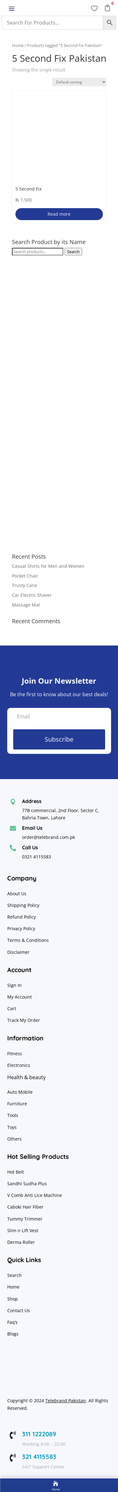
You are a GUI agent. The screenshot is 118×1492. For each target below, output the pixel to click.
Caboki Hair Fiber (25, 1207)
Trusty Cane (24, 585)
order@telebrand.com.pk (48, 837)
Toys (12, 1127)
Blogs (13, 1334)
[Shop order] (79, 82)
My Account (19, 997)
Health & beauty (26, 1077)
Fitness (14, 1053)
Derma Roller (21, 1242)
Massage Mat (26, 605)
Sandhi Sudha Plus (27, 1184)
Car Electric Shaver (32, 595)
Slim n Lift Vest (22, 1230)
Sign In (14, 985)
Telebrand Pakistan (65, 1401)
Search (73, 251)
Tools (12, 1115)
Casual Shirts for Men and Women (48, 566)
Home (18, 45)
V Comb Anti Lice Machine (34, 1195)
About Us (16, 894)
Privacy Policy (22, 928)
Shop (12, 1299)
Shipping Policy (23, 905)
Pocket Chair (25, 576)
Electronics (18, 1065)
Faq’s (12, 1322)
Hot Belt (15, 1172)
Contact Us (18, 1310)
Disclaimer (18, 952)
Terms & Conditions (28, 940)
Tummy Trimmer (24, 1219)
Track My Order (23, 1020)
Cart (11, 1008)
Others (14, 1139)
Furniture (17, 1104)
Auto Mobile (20, 1092)
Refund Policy (22, 917)
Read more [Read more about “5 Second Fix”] (59, 214)
